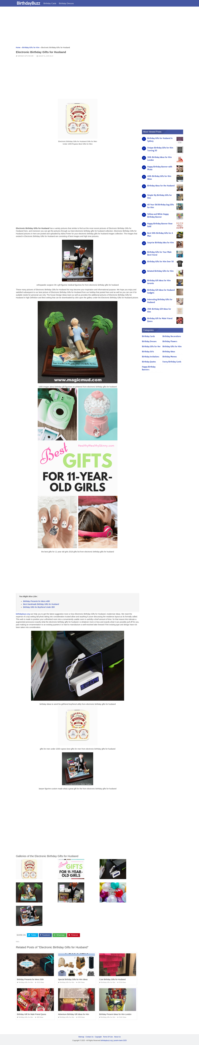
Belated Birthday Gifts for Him (160, 271)
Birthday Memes (169, 356)
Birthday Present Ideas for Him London (115, 1014)
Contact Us (89, 1037)
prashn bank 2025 (120, 1040)
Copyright (98, 1037)
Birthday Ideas (168, 351)
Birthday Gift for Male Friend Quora (31, 1014)
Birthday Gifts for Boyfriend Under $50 (39, 607)
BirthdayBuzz (29, 3)
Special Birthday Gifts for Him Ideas (73, 979)
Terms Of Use (108, 1037)
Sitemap (81, 1037)
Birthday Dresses (66, 3)
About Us (117, 1037)
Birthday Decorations (171, 336)
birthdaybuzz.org (23, 614)
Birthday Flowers (169, 341)
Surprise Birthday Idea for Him (160, 242)
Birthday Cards (50, 3)
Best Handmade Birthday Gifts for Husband (41, 604)
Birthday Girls (148, 351)
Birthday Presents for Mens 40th (36, 601)
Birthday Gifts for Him (25, 56)
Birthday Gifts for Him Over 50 (160, 261)
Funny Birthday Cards (171, 362)
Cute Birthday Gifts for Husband (112, 979)
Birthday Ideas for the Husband (160, 185)
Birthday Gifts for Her (151, 346)
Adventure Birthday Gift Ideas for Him (73, 1014)
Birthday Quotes (149, 362)
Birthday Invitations (150, 356)
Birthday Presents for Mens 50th (30, 979)
